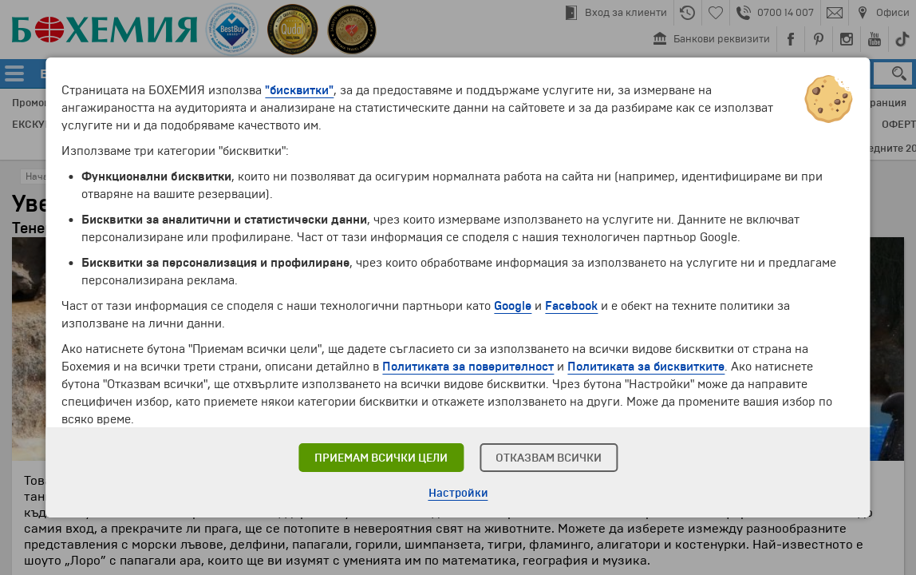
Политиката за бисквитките (646, 366)
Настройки (458, 493)
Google (512, 306)
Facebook (571, 306)
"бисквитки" (299, 90)
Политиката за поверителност (468, 366)
